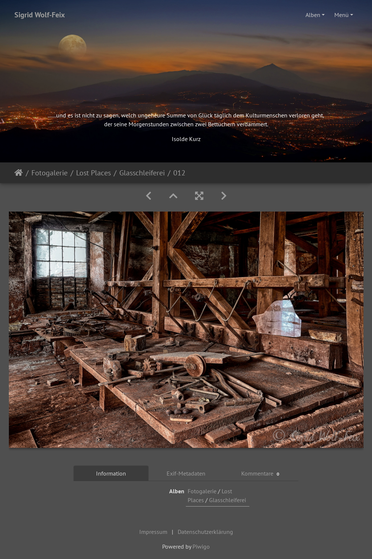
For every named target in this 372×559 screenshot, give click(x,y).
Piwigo (201, 546)
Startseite (18, 172)
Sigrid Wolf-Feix (39, 15)
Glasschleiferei (142, 173)
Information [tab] (111, 473)
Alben (313, 14)
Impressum (153, 531)
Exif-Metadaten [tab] (186, 473)
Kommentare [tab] (261, 473)
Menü (341, 14)
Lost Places (93, 173)
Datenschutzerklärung (205, 531)
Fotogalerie (49, 173)
